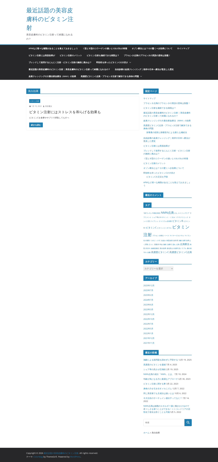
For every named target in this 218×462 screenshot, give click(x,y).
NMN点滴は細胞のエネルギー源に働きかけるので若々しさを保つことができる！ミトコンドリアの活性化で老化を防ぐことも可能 (166, 409)
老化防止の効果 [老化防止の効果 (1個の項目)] (172, 248)
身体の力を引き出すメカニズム (157, 388)
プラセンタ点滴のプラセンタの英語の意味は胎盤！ (147, 55)
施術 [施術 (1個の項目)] (164, 244)
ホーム (146, 432)
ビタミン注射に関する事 (154, 383)
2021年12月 (148, 338)
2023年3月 (148, 309)
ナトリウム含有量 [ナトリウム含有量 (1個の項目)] (165, 221)
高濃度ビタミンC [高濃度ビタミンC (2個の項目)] (160, 252)
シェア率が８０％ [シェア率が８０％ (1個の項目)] (158, 217)
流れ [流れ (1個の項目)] (174, 244)
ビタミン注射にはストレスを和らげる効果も (65, 111)
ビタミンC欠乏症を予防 (157, 176)
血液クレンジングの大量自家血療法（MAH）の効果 (52, 76)
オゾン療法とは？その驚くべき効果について (152, 48)
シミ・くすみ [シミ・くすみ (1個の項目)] (170, 217)
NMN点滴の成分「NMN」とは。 (158, 374)
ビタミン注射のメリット (71, 55)
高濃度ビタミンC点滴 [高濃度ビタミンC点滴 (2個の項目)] (180, 252)
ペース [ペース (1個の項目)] (166, 236)
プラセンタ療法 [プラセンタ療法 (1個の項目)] (158, 236)
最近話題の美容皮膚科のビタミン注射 (49, 18)
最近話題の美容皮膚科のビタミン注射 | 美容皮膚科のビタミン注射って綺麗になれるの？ (69, 69)
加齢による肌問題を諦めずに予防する (160, 359)
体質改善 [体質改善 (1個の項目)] (169, 240)
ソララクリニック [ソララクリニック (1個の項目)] (181, 217)
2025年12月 (148, 285)
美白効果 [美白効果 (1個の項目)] (163, 248)
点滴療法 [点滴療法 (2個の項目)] (184, 244)
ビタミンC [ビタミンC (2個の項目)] (151, 227)
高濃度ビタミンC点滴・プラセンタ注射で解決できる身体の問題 (110, 76)
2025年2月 (148, 295)
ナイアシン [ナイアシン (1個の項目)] (154, 221)
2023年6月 (148, 304)
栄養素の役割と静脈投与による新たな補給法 (166, 132)
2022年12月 (148, 314)
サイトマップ (183, 48)
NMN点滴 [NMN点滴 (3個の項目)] (167, 213)
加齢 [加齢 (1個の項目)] (180, 240)
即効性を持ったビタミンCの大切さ (112, 62)
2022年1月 (148, 333)
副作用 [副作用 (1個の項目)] (175, 240)
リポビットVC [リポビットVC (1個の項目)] (155, 240)
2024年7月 (148, 299)
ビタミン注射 (34, 101)
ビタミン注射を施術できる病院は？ (103, 55)
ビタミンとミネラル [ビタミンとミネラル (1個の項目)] (164, 228)
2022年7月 (148, 323)
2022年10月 (148, 319)
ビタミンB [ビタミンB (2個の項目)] (177, 221)
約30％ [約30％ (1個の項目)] (148, 248)
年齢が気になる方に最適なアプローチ (160, 379)
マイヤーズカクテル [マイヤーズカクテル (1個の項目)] (177, 236)
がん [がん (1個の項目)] (176, 213)
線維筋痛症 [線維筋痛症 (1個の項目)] (155, 248)
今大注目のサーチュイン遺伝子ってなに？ (162, 398)
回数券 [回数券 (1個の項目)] (156, 244)
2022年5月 (148, 328)
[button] (129, 62)
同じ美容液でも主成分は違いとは (158, 393)
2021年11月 (148, 343)
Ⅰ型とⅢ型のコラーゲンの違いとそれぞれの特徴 (104, 48)
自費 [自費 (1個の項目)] (149, 252)
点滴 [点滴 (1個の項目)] (177, 244)
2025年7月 (148, 290)
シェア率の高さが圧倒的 (154, 369)
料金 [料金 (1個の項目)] (161, 244)
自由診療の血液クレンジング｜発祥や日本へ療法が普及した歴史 (144, 69)
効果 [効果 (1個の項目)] (184, 240)
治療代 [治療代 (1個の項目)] (169, 244)
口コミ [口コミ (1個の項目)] (151, 244)
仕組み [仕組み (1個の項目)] (163, 240)
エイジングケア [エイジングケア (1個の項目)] (183, 213)
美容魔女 (48, 106)
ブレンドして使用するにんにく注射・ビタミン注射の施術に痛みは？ (60, 62)
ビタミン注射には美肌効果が (42, 55)
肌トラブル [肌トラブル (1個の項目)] (182, 248)
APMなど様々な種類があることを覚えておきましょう (53, 48)
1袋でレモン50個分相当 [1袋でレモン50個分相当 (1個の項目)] (151, 213)
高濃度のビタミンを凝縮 (154, 364)
